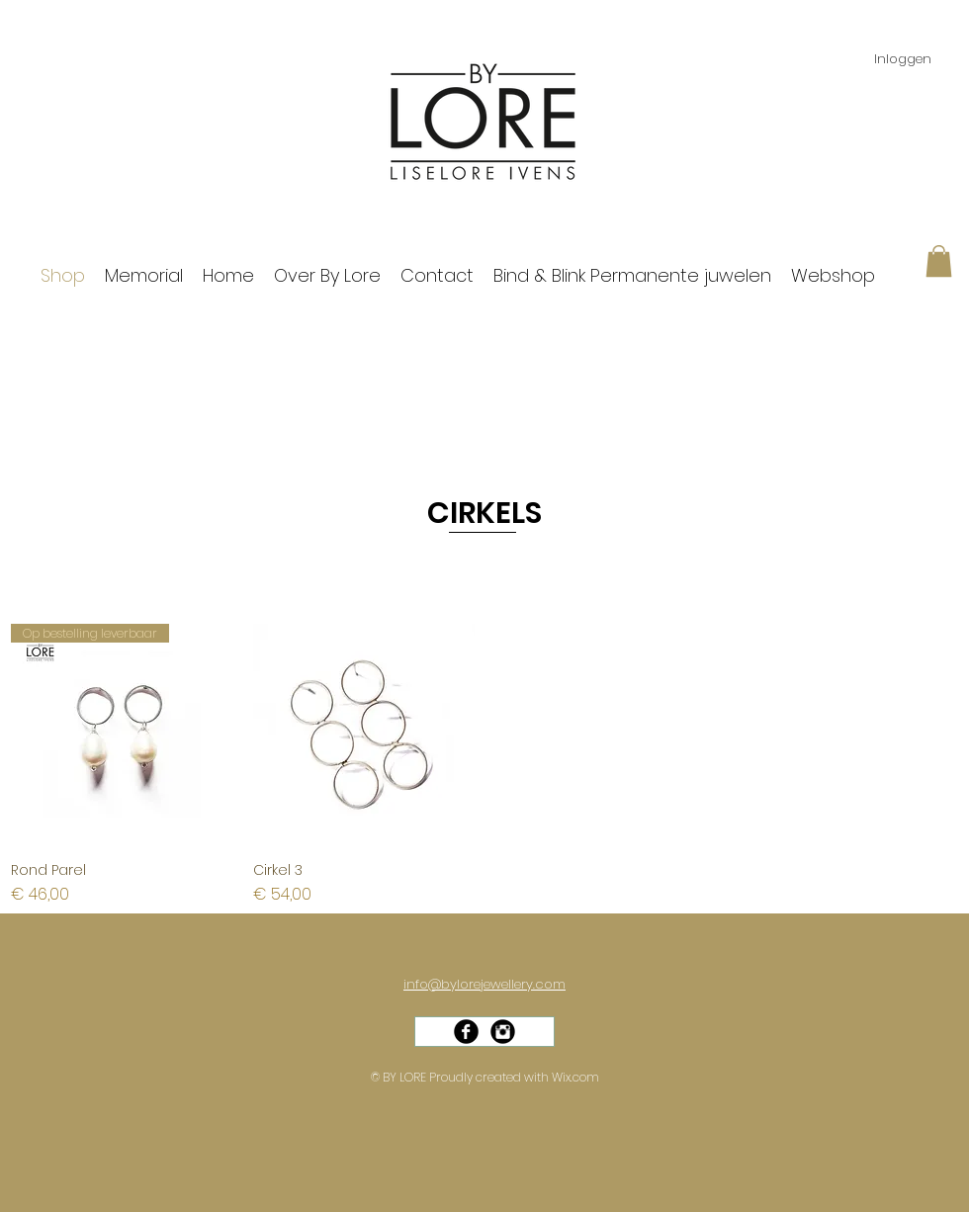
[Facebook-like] (491, 1051)
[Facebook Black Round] (466, 1031)
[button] (938, 261)
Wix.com (575, 1077)
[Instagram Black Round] (502, 1031)
